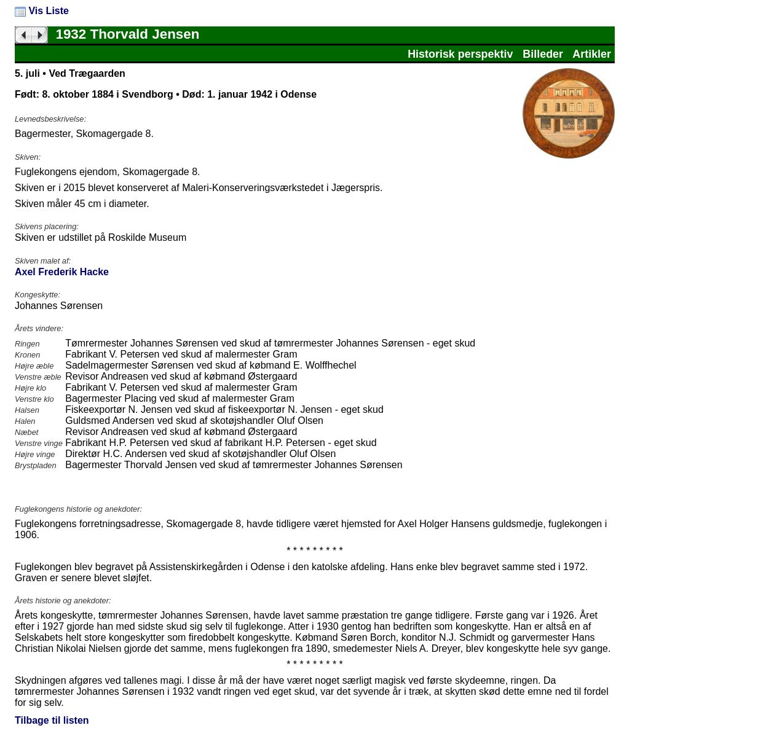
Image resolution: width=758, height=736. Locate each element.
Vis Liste (42, 11)
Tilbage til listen (52, 720)
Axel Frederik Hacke (62, 272)
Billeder (543, 54)
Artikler (591, 54)
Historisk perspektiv (460, 54)
